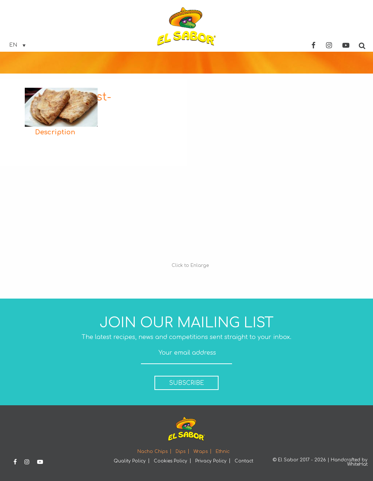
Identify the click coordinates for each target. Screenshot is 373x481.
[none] (17, 45)
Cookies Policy (170, 461)
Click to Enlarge (190, 265)
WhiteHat (357, 464)
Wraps (200, 451)
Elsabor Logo (186, 26)
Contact (244, 461)
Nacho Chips (152, 451)
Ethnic (222, 451)
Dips (180, 451)
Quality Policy (130, 461)
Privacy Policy (211, 461)
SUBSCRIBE (186, 383)
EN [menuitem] (13, 45)
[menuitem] (17, 45)
